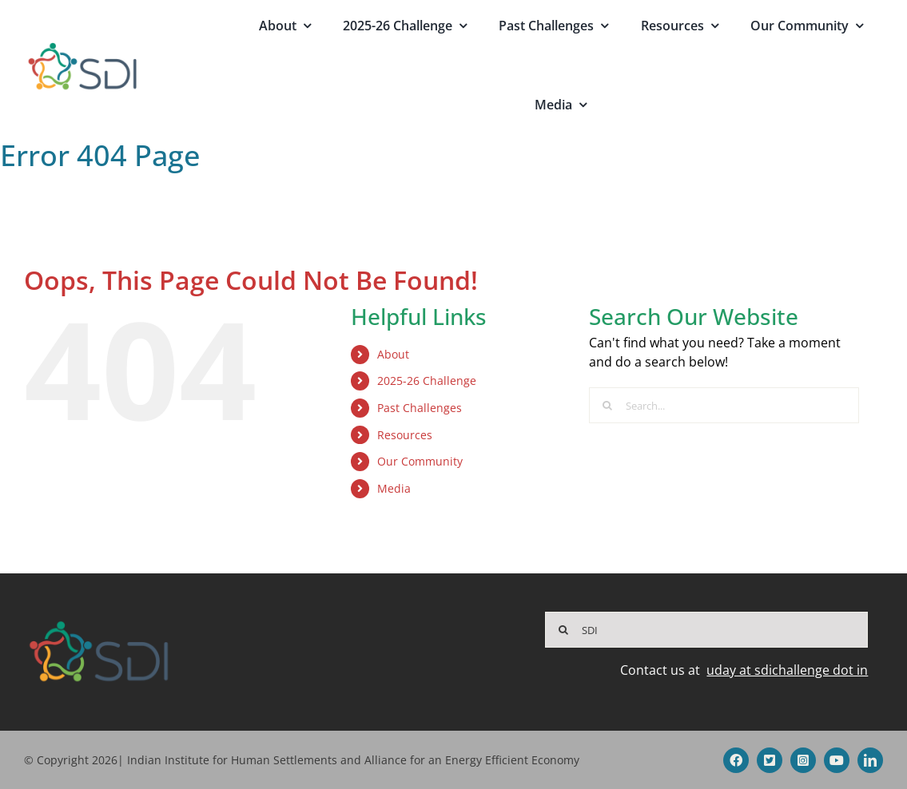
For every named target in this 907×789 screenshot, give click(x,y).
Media (394, 488)
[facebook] (736, 760)
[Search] (607, 405)
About (393, 354)
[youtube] (836, 760)
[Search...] (724, 405)
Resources (404, 434)
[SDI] (706, 630)
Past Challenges (419, 407)
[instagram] (803, 760)
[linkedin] (870, 760)
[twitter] (769, 760)
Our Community (420, 461)
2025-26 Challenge (426, 380)
